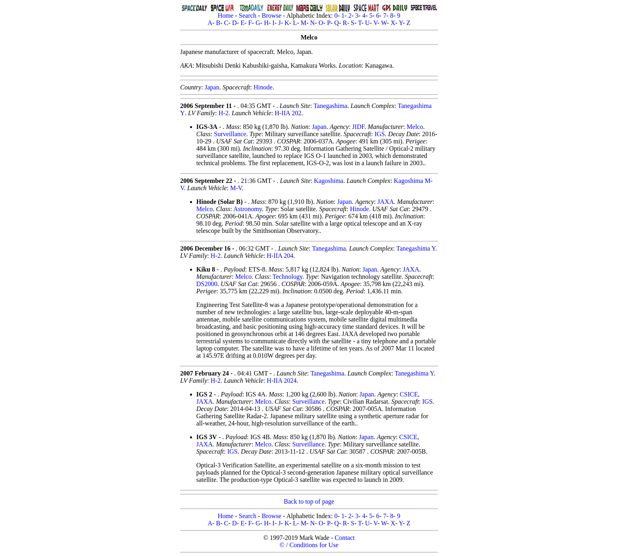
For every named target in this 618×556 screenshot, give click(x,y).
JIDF (358, 126)
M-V (236, 188)
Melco (415, 126)
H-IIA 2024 (282, 380)
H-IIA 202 (288, 113)
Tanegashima (330, 105)
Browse (271, 15)
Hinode (263, 87)
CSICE (409, 394)
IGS (379, 134)
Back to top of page (309, 501)
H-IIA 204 (280, 255)
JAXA (385, 201)
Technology (287, 276)
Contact (345, 537)
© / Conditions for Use (308, 544)
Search (247, 15)
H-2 (224, 113)
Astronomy (248, 208)
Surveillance (230, 134)
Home (226, 15)
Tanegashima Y (415, 248)
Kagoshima (328, 180)
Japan (212, 87)
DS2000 (206, 283)
